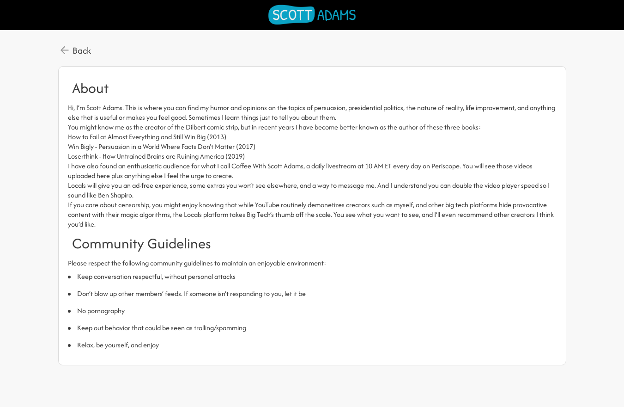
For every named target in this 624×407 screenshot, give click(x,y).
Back (82, 50)
